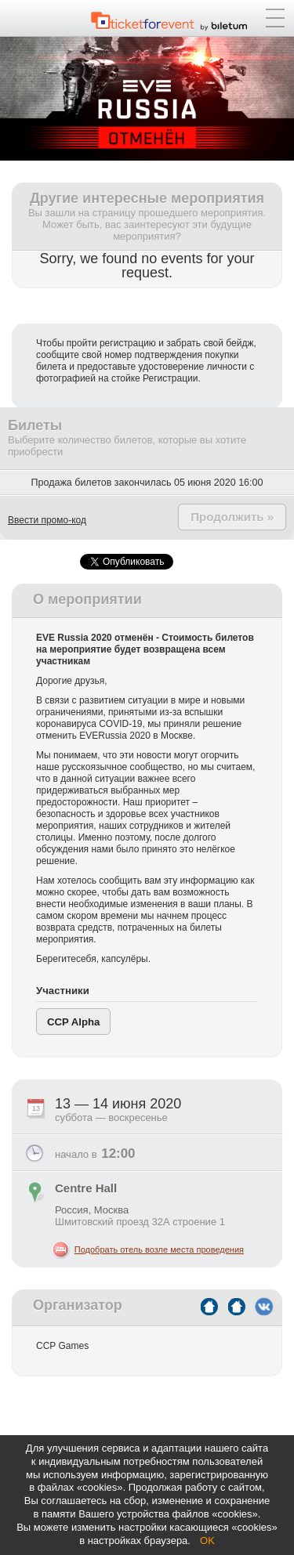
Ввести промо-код (47, 520)
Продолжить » (232, 516)
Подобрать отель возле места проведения (159, 1249)
